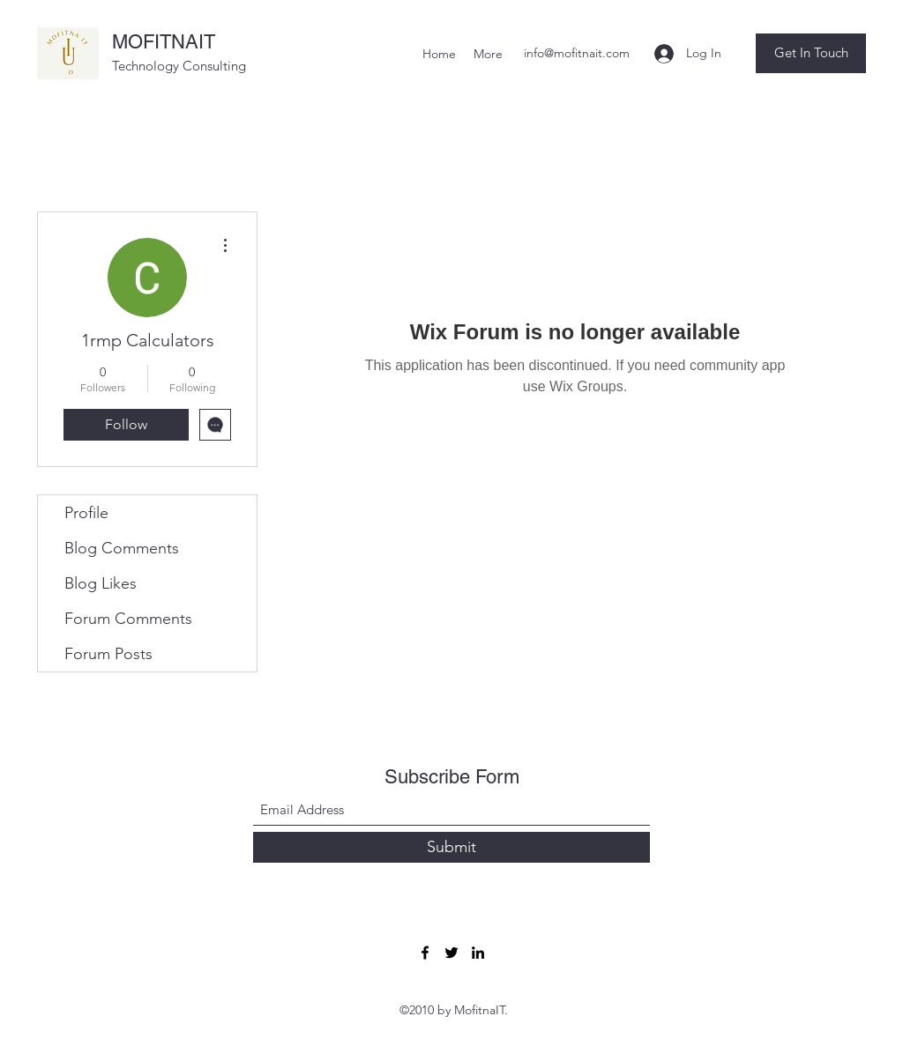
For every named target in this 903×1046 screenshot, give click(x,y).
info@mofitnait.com (577, 53)
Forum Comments (128, 618)
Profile (86, 513)
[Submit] (451, 847)
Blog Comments (121, 548)
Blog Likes (100, 583)
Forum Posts (108, 654)
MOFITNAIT (163, 42)
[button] (811, 53)
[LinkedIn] (478, 952)
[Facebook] (425, 952)
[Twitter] (451, 952)
